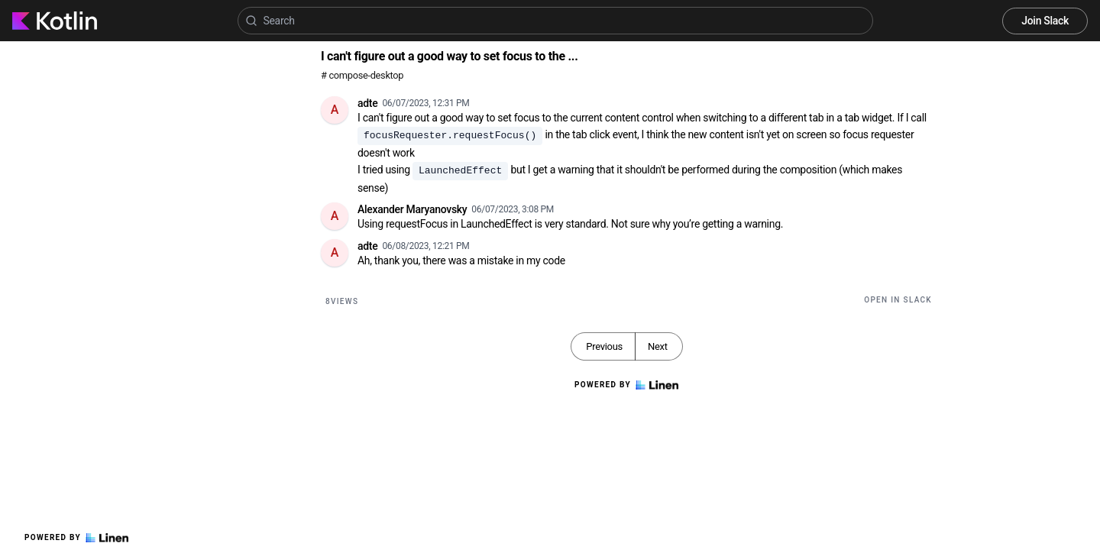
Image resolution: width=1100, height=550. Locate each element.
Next (658, 346)
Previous (604, 346)
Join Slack (1045, 21)
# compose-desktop (362, 75)
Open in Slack (898, 300)
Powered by (76, 537)
